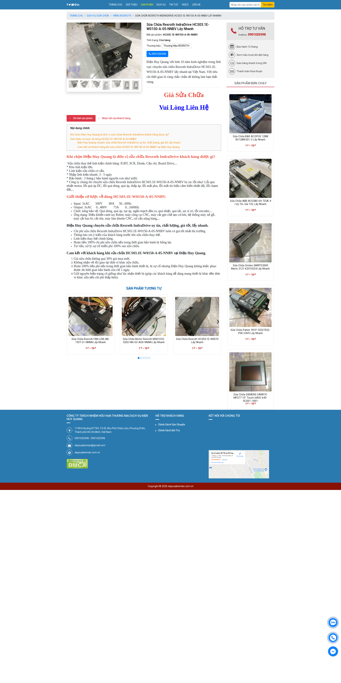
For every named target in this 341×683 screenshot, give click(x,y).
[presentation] (69, 321)
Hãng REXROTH (122, 15)
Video (185, 4)
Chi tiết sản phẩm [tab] (83, 118)
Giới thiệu (131, 4)
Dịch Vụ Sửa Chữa (98, 15)
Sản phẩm (147, 4)
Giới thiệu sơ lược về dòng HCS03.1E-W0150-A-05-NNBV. (103, 139)
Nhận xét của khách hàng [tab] (116, 118)
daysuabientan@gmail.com (90, 445)
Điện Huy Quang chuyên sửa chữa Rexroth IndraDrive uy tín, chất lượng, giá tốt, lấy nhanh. (129, 142)
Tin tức (173, 4)
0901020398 (257, 34)
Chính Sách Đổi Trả (169, 430)
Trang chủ (115, 4)
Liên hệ (196, 4)
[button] (72, 51)
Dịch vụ (161, 4)
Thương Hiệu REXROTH (176, 45)
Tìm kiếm (267, 4)
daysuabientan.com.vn (87, 452)
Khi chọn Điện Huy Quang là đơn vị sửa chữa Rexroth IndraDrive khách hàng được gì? (119, 134)
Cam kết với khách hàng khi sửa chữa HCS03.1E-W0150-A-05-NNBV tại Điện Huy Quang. (128, 147)
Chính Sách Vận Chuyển (171, 424)
